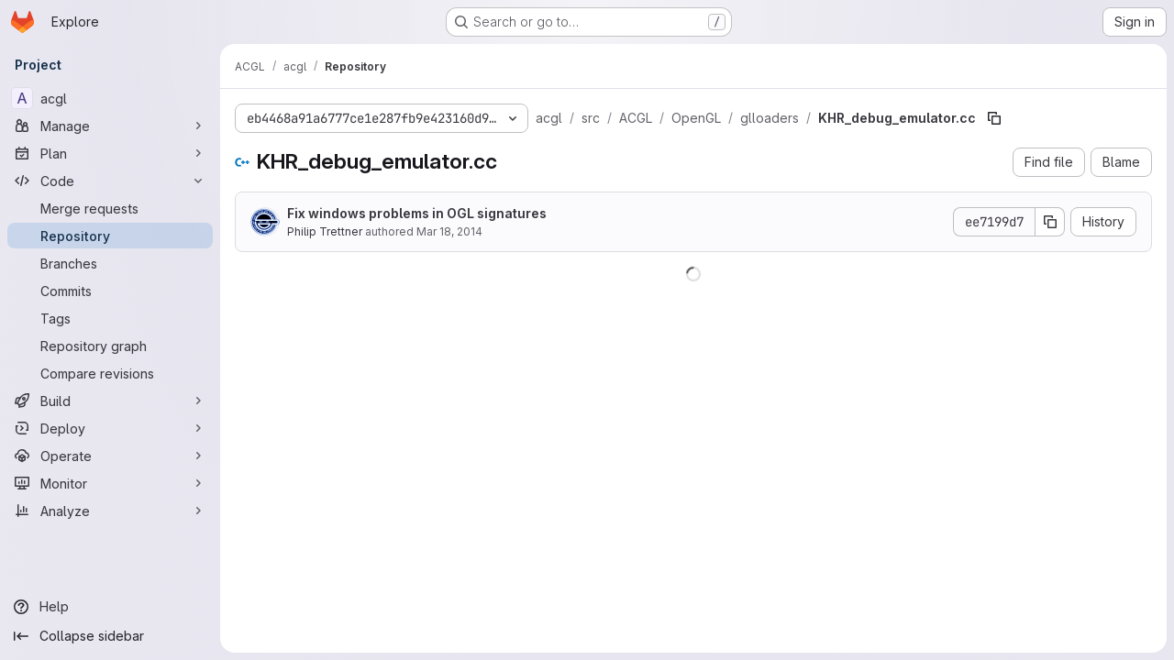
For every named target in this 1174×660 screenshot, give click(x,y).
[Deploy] (110, 428)
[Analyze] (110, 510)
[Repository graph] (110, 345)
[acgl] (110, 98)
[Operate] (110, 455)
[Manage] (110, 125)
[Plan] (110, 153)
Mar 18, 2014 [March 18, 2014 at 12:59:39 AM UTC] (449, 231)
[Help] (110, 607)
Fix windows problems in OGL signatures (417, 213)
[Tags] (110, 318)
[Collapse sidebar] (110, 636)
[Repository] (110, 235)
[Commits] (110, 290)
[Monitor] (110, 483)
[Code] (110, 180)
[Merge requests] (110, 208)
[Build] (110, 400)
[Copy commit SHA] (1050, 221)
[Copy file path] (994, 118)
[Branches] (110, 263)
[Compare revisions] (110, 373)
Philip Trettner (324, 231)
